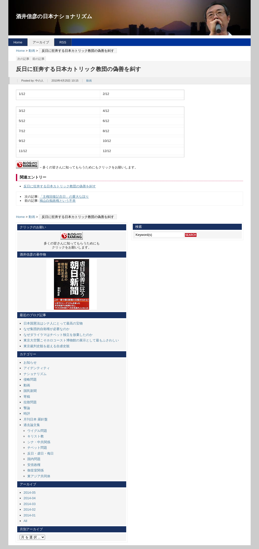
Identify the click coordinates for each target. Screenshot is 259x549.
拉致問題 (30, 402)
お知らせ (30, 362)
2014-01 (30, 515)
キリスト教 (35, 436)
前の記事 (38, 59)
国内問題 (33, 459)
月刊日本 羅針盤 (36, 419)
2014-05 (30, 492)
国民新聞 (30, 391)
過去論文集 (32, 425)
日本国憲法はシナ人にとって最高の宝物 (53, 323)
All (25, 521)
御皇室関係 (35, 470)
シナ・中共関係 (38, 442)
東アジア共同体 (38, 476)
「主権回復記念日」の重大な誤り (64, 196)
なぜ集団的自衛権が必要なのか (47, 329)
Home (17, 42)
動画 (32, 51)
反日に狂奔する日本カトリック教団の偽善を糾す (60, 186)
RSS (62, 42)
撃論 (27, 408)
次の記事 (23, 59)
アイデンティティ (37, 368)
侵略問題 (30, 379)
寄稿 (27, 396)
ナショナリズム (35, 374)
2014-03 (30, 504)
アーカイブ (41, 42)
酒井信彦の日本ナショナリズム (54, 16)
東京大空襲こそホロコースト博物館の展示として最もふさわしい (71, 340)
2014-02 (30, 509)
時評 (27, 413)
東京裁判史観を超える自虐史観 (47, 346)
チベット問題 (37, 448)
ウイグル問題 (37, 431)
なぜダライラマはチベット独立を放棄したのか (58, 335)
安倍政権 (33, 465)
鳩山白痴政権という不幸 (57, 201)
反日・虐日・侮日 (40, 453)
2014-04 (30, 498)
